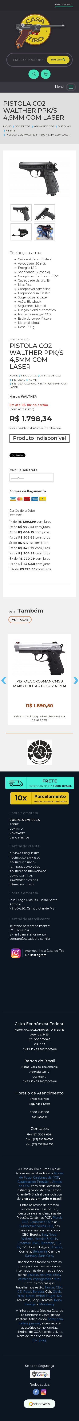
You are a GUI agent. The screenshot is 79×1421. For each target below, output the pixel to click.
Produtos (21, 126)
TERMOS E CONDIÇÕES (24, 866)
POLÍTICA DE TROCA (22, 862)
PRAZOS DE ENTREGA (23, 880)
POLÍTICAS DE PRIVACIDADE (28, 871)
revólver (46, 1275)
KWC (36, 1243)
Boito (58, 1300)
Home (7, 126)
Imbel (40, 1296)
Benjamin (40, 1251)
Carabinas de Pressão (33, 1182)
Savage (30, 1304)
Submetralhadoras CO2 (36, 1226)
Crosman (24, 1243)
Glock (57, 1292)
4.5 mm (9, 130)
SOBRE (14, 824)
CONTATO (16, 828)
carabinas (25, 1279)
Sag (44, 1234)
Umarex (56, 1247)
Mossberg (46, 1304)
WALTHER (29, 396)
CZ (19, 1292)
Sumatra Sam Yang (39, 1256)
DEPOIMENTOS (19, 837)
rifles (56, 1275)
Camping (39, 1340)
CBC (59, 1287)
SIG (58, 1243)
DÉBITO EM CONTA (21, 884)
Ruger (50, 1296)
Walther (27, 1239)
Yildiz (21, 1296)
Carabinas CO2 (40, 1222)
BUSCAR (58, 60)
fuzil (57, 1279)
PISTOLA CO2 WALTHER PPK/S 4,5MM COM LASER (36, 134)
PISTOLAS (63, 126)
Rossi (52, 1234)
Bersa (30, 1296)
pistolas (33, 1275)
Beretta (38, 1292)
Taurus (49, 1287)
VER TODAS (20, 619)
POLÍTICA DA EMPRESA (24, 857)
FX (18, 1247)
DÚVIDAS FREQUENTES (24, 853)
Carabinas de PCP (46, 1177)
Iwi (59, 1296)
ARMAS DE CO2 (42, 126)
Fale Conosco (63, 4)
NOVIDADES (17, 833)
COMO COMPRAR (21, 875)
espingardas (42, 1279)
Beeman (47, 1243)
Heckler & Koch (45, 1239)
